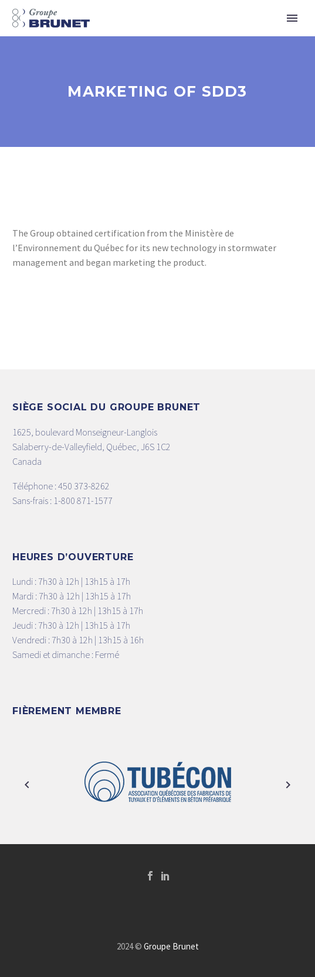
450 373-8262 (84, 486)
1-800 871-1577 (83, 500)
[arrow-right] (288, 785)
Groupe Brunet (171, 946)
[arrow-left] (27, 785)
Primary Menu (292, 18)
